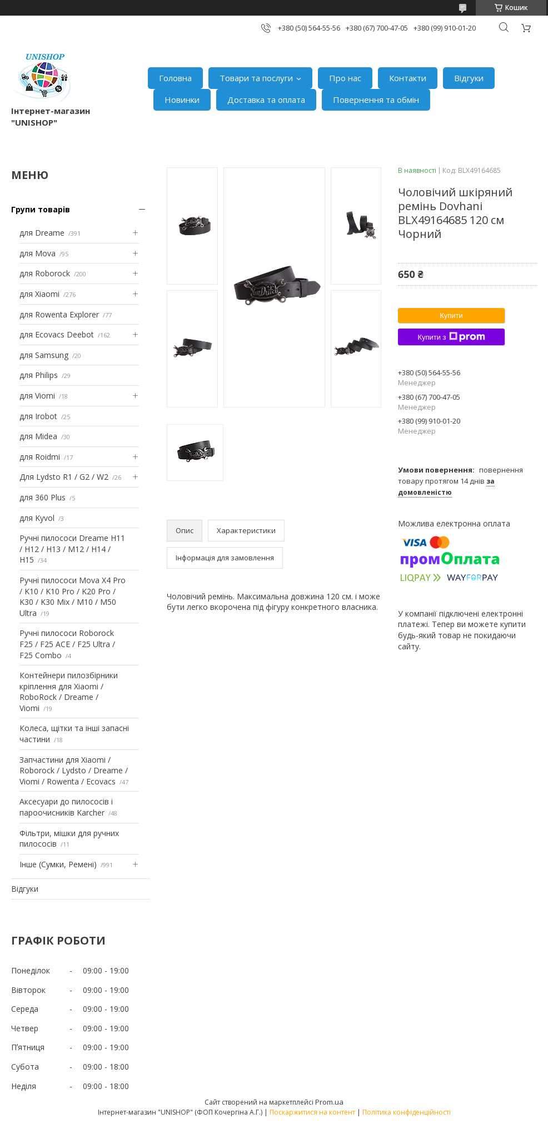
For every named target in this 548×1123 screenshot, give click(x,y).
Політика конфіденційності (406, 1112)
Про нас (345, 77)
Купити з (451, 337)
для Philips (38, 375)
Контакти (407, 77)
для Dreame (41, 232)
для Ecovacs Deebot (56, 334)
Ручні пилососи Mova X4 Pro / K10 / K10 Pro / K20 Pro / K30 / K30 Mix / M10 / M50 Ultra (72, 596)
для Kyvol (36, 518)
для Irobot (38, 416)
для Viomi (37, 395)
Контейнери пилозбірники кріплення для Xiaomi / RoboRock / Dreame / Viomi (68, 691)
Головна (175, 77)
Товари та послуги (256, 77)
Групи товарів (40, 209)
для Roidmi (39, 456)
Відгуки (469, 77)
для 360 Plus (42, 497)
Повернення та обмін (376, 99)
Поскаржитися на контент (312, 1112)
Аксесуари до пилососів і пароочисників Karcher (66, 807)
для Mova (37, 253)
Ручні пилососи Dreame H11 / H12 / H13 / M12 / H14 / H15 (72, 549)
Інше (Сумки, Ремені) (58, 864)
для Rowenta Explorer (59, 314)
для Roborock (44, 273)
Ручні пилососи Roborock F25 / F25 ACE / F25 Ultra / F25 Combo (67, 644)
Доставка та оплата (266, 99)
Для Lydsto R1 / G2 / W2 (63, 476)
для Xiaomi (39, 294)
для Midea (38, 436)
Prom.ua (329, 1102)
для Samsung (43, 355)
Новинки (182, 99)
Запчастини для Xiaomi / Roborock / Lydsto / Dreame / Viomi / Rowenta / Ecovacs (73, 770)
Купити (451, 315)
